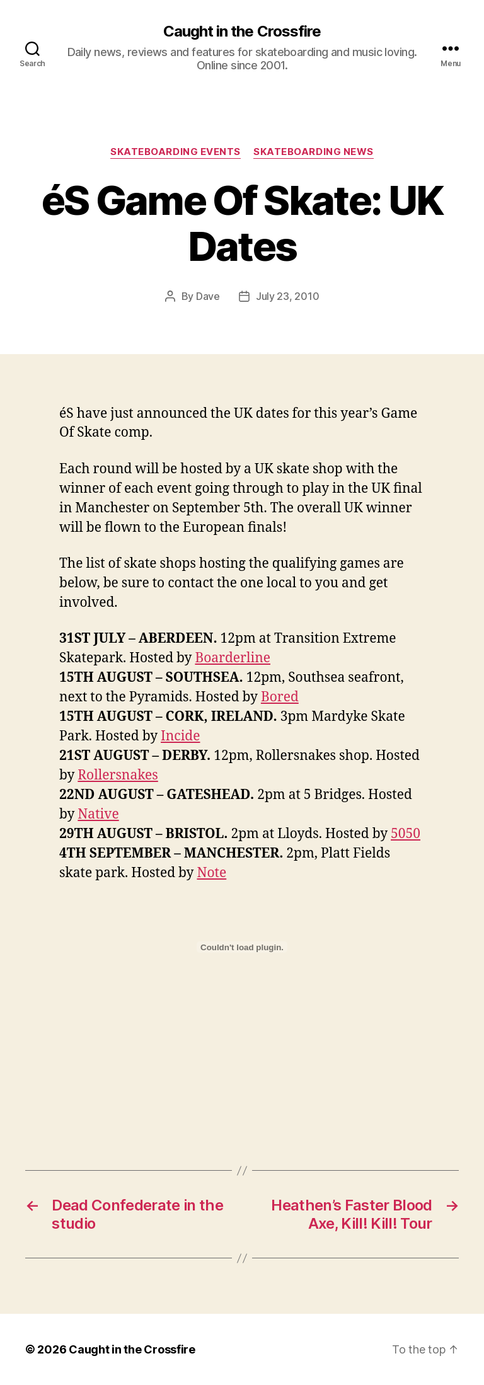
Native (98, 814)
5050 (405, 833)
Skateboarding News (313, 152)
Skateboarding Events (175, 152)
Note (211, 873)
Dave (208, 296)
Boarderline (232, 658)
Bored (280, 697)
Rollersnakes (118, 775)
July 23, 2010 (288, 296)
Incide (180, 736)
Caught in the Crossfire (241, 31)
